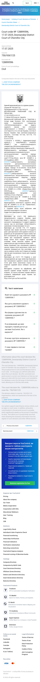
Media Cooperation (9, 506)
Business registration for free (20, 483)
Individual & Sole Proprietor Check (15, 532)
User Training (8, 515)
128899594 (28, 426)
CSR (4, 521)
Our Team (6, 502)
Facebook (6, 639)
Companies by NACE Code (12, 565)
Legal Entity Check (9, 529)
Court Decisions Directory (12, 568)
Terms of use (26, 640)
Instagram (6, 648)
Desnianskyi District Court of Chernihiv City (16, 25)
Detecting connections (11, 548)
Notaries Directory (9, 581)
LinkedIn (6, 642)
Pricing (5, 496)
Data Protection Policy (27, 645)
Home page (5, 19)
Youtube (6, 645)
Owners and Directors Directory (14, 575)
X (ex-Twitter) (8, 651)
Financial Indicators (10, 542)
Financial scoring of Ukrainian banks (15, 554)
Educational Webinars (10, 512)
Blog (4, 518)
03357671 (7, 162)
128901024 (30, 431)
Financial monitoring (10, 535)
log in (27, 3)
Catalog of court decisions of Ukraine (24, 19)
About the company (10, 499)
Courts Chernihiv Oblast (9, 22)
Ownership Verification (11, 538)
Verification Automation (11, 545)
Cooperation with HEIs (11, 509)
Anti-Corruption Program (27, 653)
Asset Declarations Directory (13, 578)
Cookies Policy (27, 649)
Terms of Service (27, 637)
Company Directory (9, 562)
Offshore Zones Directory (11, 571)
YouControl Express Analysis (13, 551)
